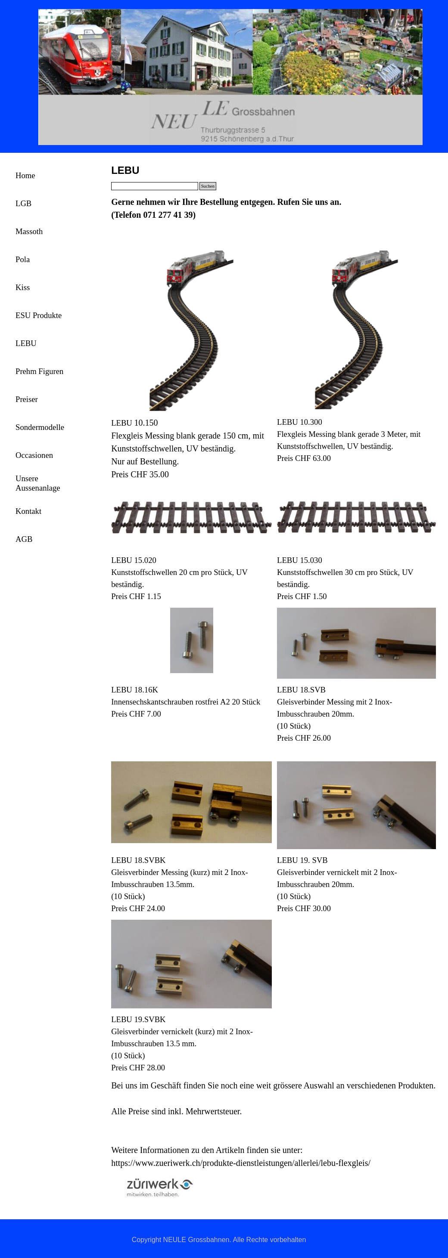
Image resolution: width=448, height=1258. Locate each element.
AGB (24, 539)
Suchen (208, 186)
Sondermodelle (40, 427)
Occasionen (34, 455)
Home (25, 175)
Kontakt (28, 511)
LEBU (26, 343)
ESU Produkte (39, 315)
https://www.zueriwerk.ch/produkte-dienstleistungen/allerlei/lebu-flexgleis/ (240, 1163)
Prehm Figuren (39, 371)
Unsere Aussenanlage (38, 483)
